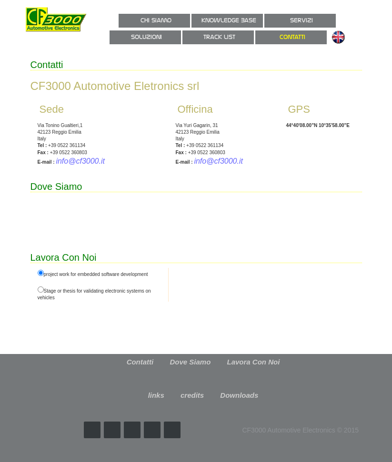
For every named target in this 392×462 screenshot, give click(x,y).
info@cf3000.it (80, 161)
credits (192, 395)
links (156, 395)
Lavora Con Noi (253, 362)
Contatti (140, 362)
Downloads (239, 395)
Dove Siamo (190, 362)
